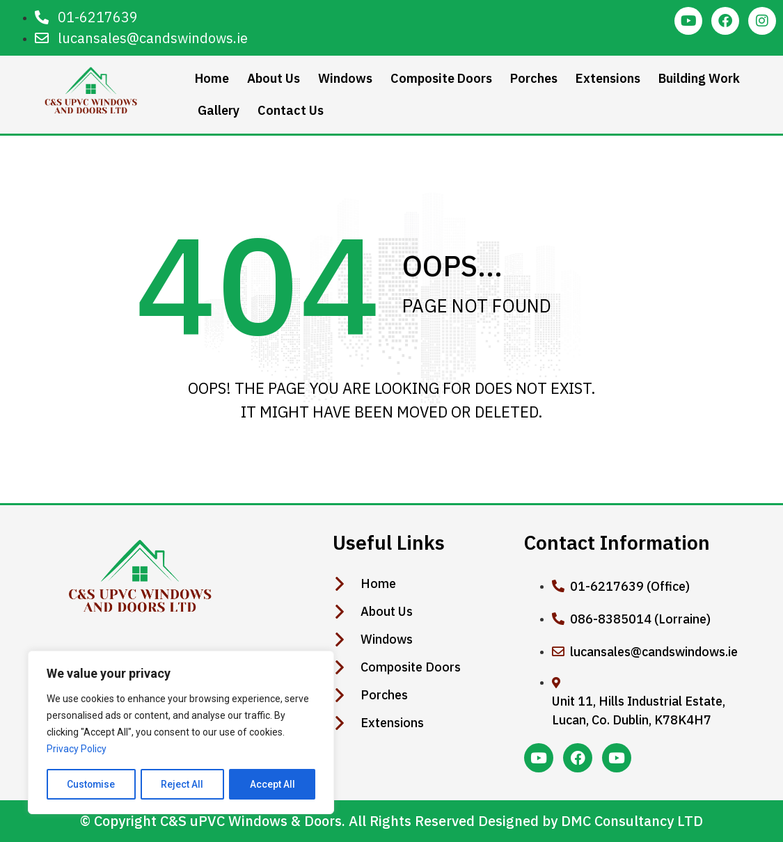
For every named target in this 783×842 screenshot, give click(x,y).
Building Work (699, 78)
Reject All (183, 784)
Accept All (272, 784)
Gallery (218, 110)
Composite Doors (441, 78)
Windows (345, 78)
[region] (181, 732)
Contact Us (291, 110)
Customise (91, 784)
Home (212, 78)
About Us (273, 78)
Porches (533, 78)
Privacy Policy (76, 749)
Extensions (608, 78)
